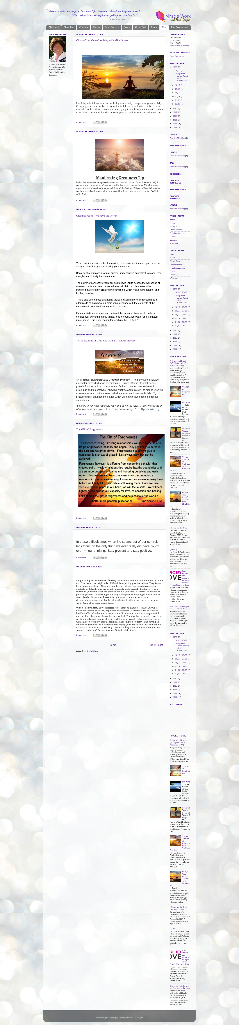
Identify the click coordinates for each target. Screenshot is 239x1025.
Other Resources (177, 56)
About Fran (69, 27)
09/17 (178, 89)
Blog (164, 27)
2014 (175, 120)
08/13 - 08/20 (181, 315)
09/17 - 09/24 (181, 311)
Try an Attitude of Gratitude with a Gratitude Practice (106, 340)
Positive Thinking (177, 138)
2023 (175, 67)
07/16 (178, 97)
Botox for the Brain (179, 528)
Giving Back (140, 27)
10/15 (178, 85)
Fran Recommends (180, 27)
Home (112, 645)
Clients (96, 27)
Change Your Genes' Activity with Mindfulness (102, 40)
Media (154, 27)
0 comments (81, 122)
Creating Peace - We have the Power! (97, 215)
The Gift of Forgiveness (89, 429)
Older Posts (156, 645)
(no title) (186, 402)
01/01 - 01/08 (181, 326)
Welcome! (54, 27)
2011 (175, 127)
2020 (175, 109)
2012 (175, 124)
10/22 (178, 71)
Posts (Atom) (92, 651)
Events (127, 27)
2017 (175, 112)
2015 (175, 116)
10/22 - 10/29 (181, 292)
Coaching (83, 27)
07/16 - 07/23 (181, 318)
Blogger (140, 1018)
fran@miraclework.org (179, 46)
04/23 (178, 100)
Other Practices (112, 27)
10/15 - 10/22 (181, 307)
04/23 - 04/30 (181, 322)
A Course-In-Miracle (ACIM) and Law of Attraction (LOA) (178, 363)
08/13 (178, 93)
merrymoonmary (118, 1018)
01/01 (178, 104)
